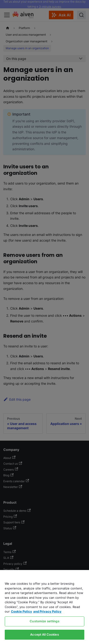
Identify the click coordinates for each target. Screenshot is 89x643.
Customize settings (44, 621)
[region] (44, 606)
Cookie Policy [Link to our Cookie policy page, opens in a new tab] (21, 611)
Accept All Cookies (44, 634)
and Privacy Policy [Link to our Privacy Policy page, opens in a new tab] (47, 611)
